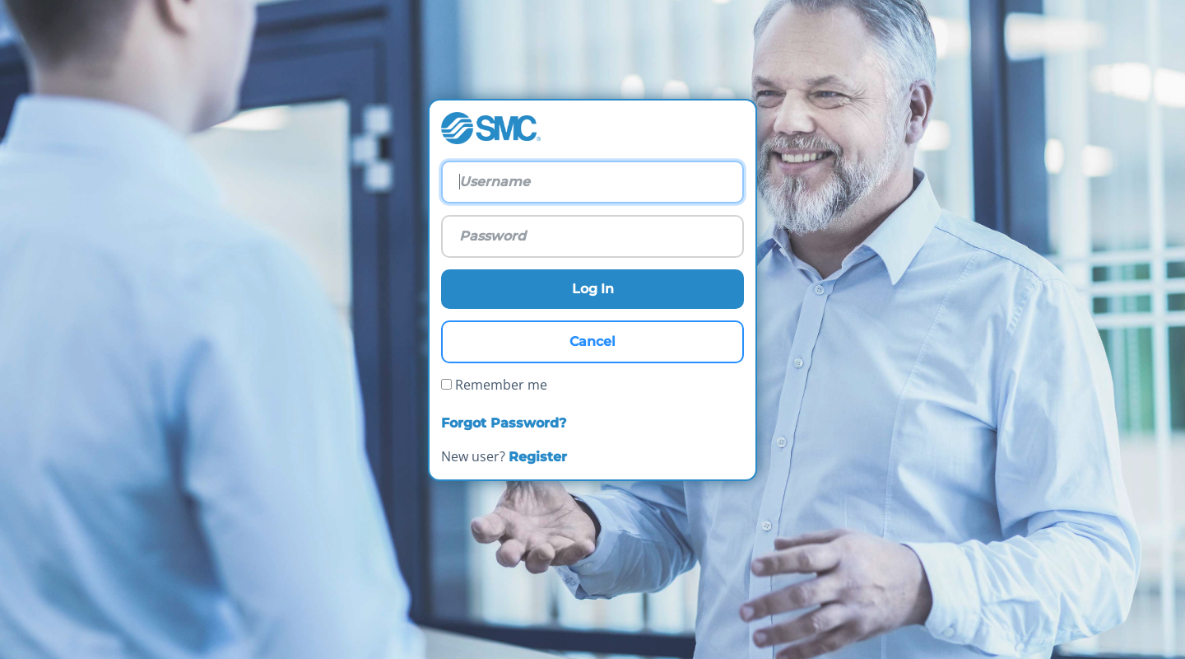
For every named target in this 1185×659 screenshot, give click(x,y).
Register (538, 457)
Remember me (494, 385)
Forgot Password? (503, 423)
